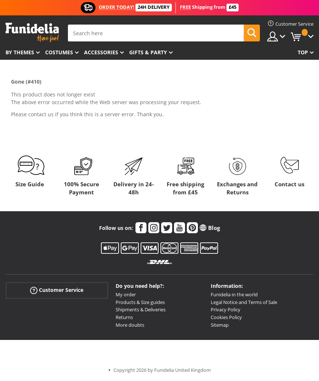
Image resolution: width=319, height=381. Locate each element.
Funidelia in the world (234, 294)
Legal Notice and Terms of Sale (244, 302)
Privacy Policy (225, 309)
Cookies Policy (226, 317)
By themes (20, 52)
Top (303, 52)
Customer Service (56, 290)
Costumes (59, 52)
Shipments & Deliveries (141, 309)
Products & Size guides (140, 302)
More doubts (130, 325)
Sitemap (220, 325)
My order (126, 294)
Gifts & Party (148, 52)
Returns (124, 317)
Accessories (101, 52)
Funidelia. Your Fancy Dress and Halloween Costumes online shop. (32, 32)
